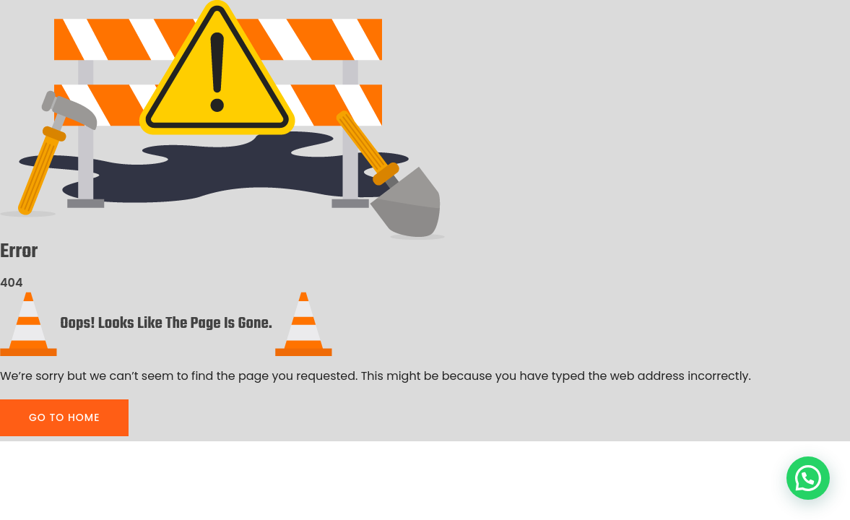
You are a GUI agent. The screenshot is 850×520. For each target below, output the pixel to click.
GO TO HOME (64, 417)
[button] (808, 478)
